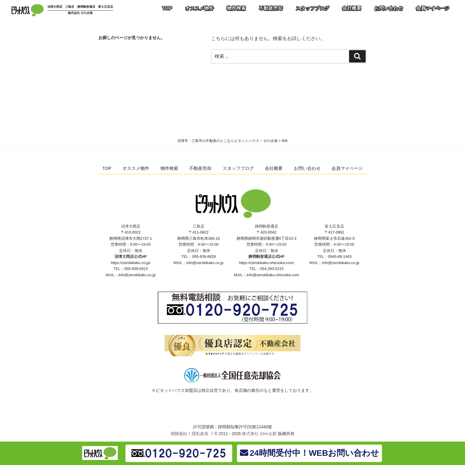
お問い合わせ (307, 168)
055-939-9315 (136, 268)
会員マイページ (347, 168)
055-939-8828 (204, 256)
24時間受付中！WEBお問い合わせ (309, 453)
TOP (107, 168)
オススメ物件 (135, 168)
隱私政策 (200, 433)
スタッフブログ (238, 168)
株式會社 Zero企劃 (259, 433)
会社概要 (274, 168)
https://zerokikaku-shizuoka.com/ (266, 263)
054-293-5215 (272, 268)
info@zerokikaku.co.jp (136, 275)
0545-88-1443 (340, 256)
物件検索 (169, 168)
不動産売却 (200, 168)
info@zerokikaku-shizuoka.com (272, 275)
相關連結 (179, 433)
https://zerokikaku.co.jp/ (131, 263)
